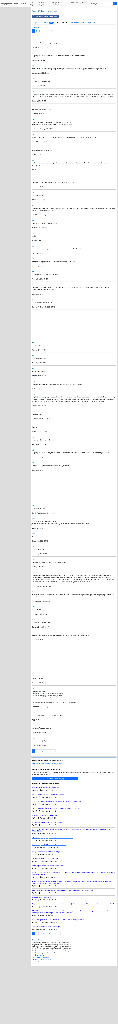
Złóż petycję (31, 4)
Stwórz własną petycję (55, 830)
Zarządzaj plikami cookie (43, 1011)
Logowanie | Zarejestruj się (57, 4)
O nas (37, 1013)
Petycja (35, 23)
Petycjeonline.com (9, 3)
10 (62, 985)
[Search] (100, 3)
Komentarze (62, 23)
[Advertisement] (74, 48)
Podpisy (47, 23)
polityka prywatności (89, 23)
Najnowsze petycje (42, 4)
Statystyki (74, 23)
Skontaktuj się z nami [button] (78, 3)
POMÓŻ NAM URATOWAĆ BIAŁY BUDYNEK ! (47, 815)
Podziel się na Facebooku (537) (45, 16)
